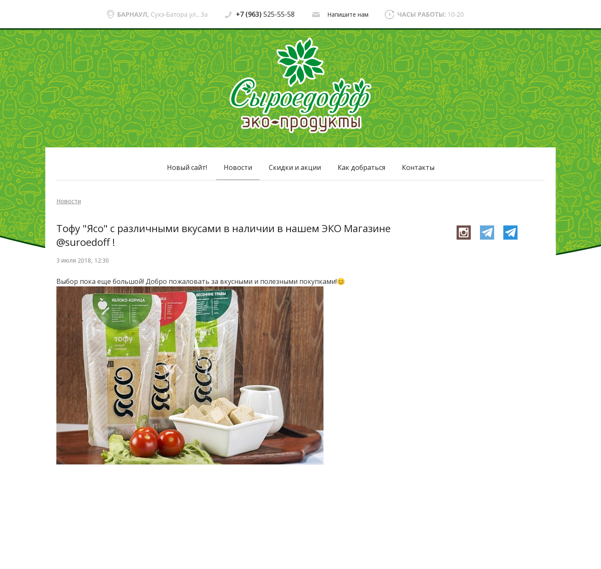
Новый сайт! (187, 167)
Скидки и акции (295, 167)
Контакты (418, 167)
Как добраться (361, 167)
